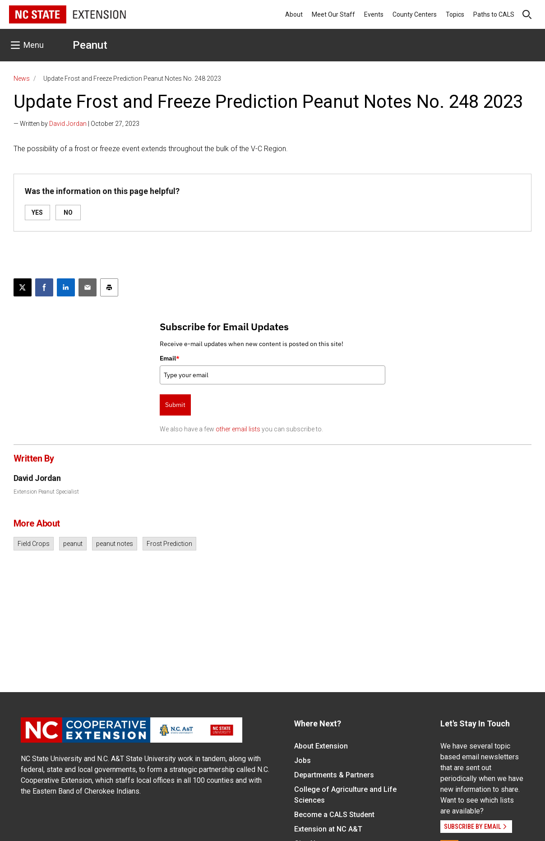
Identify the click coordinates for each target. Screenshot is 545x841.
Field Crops (34, 543)
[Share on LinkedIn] (66, 287)
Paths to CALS (493, 14)
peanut (73, 543)
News (22, 78)
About (294, 14)
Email (170, 358)
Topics (455, 14)
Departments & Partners (334, 775)
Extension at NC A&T (328, 829)
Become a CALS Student (334, 814)
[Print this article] (109, 287)
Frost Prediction (169, 543)
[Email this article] (88, 287)
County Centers (415, 14)
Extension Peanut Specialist (46, 492)
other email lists (238, 429)
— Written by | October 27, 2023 (76, 123)
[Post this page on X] (23, 287)
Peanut (90, 45)
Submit (175, 405)
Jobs (302, 760)
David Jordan (68, 123)
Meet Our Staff (333, 14)
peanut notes (114, 543)
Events (373, 14)
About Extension (321, 746)
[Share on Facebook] (44, 287)
